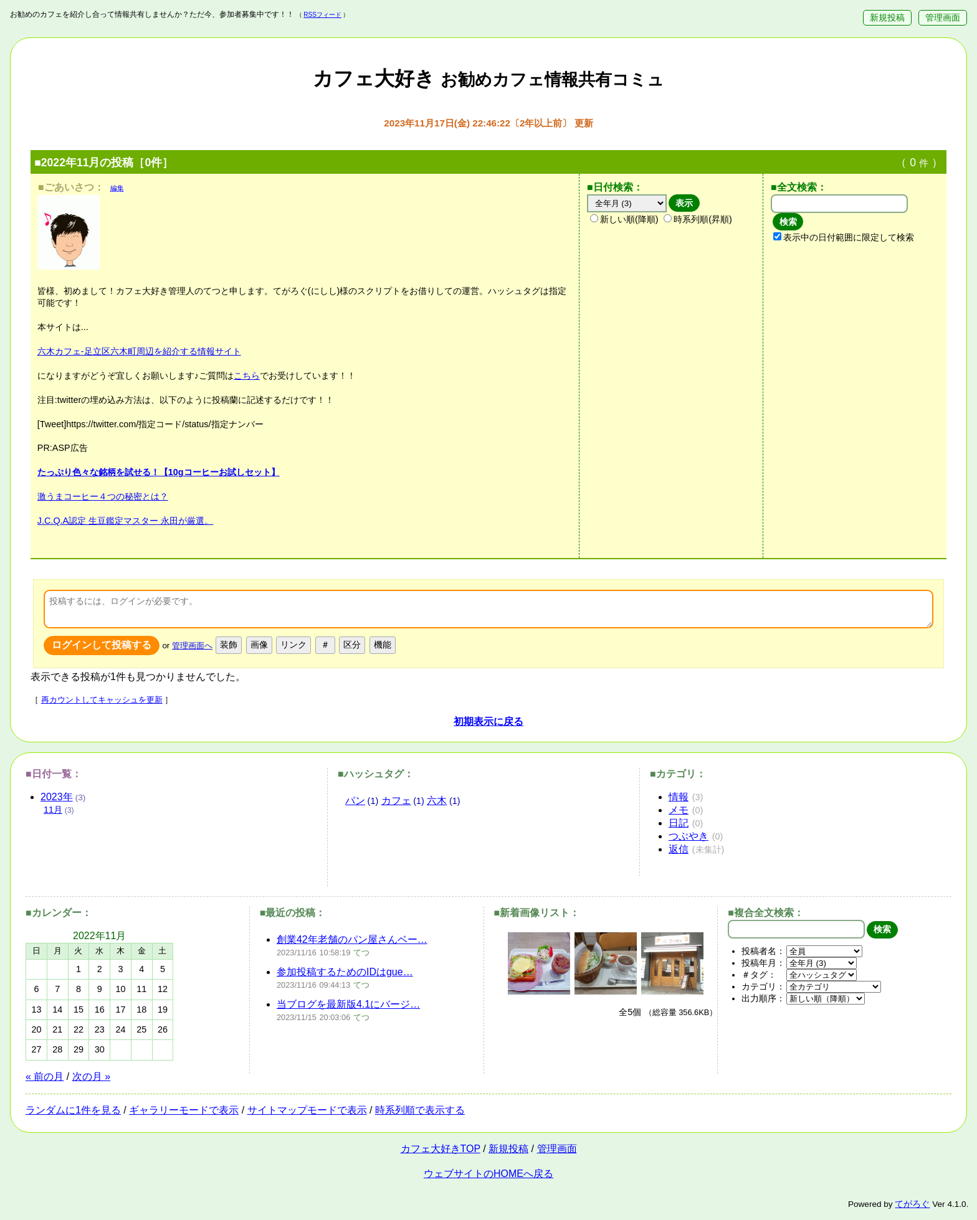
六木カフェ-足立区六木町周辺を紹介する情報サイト (139, 351)
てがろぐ (912, 1204)
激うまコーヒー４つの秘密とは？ (102, 496)
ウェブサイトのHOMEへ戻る (488, 1173)
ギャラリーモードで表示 (184, 1110)
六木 (437, 800)
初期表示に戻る (488, 721)
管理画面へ (192, 645)
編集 (117, 188)
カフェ (396, 800)
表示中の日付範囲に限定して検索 (843, 237)
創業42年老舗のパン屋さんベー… (352, 939)
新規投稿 (887, 17)
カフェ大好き (488, 78)
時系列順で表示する (420, 1110)
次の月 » (91, 1076)
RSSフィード (322, 14)
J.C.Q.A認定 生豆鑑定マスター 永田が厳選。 (125, 521)
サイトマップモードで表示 (307, 1110)
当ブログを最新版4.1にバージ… (348, 1004)
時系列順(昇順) (698, 219)
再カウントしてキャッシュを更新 (102, 699)
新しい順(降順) (624, 219)
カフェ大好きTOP (440, 1148)
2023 (57, 797)
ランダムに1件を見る (73, 1110)
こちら (247, 376)
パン (355, 800)
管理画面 (942, 17)
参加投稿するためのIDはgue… (345, 972)
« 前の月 (45, 1076)
